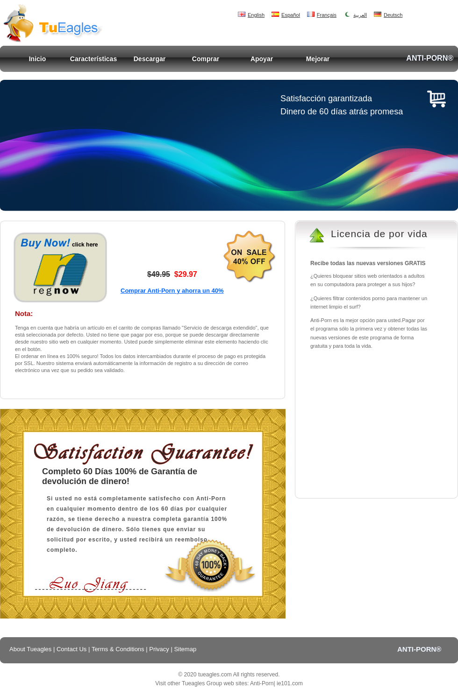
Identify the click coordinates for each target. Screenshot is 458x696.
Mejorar (318, 59)
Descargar (150, 59)
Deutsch (388, 15)
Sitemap (185, 649)
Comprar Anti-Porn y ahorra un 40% (172, 290)
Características (93, 59)
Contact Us (71, 649)
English (251, 15)
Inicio (37, 59)
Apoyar (261, 59)
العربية (355, 15)
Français (321, 15)
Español (286, 15)
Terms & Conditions (118, 649)
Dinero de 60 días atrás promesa (341, 111)
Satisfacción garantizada (326, 98)
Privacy (159, 649)
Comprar (205, 59)
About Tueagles (30, 649)
